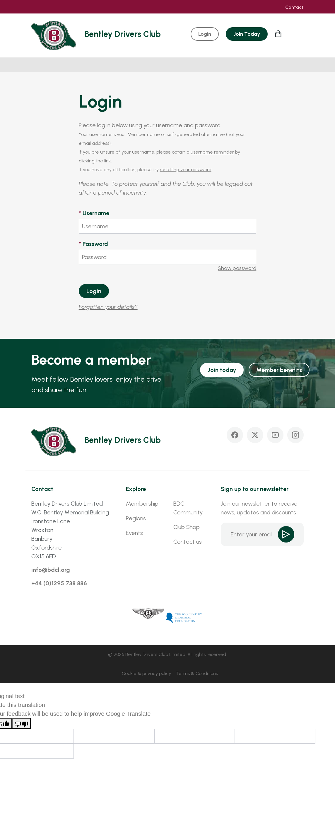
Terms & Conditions (197, 673)
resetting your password (185, 169)
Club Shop (186, 527)
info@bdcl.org (50, 569)
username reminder (212, 152)
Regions (136, 518)
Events (134, 532)
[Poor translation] (21, 723)
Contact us (187, 541)
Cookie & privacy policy (146, 673)
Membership (142, 503)
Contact (294, 7)
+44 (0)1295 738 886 (59, 583)
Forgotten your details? (108, 306)
